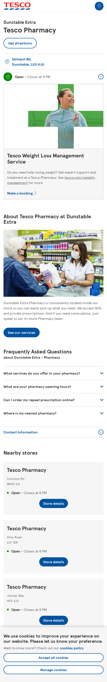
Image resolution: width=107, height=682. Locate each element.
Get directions (20, 42)
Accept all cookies (53, 657)
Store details (53, 503)
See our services (21, 332)
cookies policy (72, 647)
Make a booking (20, 193)
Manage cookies (53, 669)
